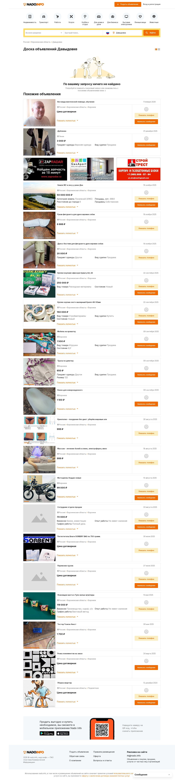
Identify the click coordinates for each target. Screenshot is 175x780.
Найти (150, 32)
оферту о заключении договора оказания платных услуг (106, 776)
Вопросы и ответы (102, 760)
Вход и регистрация (151, 4)
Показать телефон (146, 115)
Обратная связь (76, 756)
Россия (26, 42)
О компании (75, 760)
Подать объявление (79, 752)
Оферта (97, 756)
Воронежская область (40, 42)
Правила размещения (103, 752)
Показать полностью (68, 120)
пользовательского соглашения (127, 773)
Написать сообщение (146, 122)
